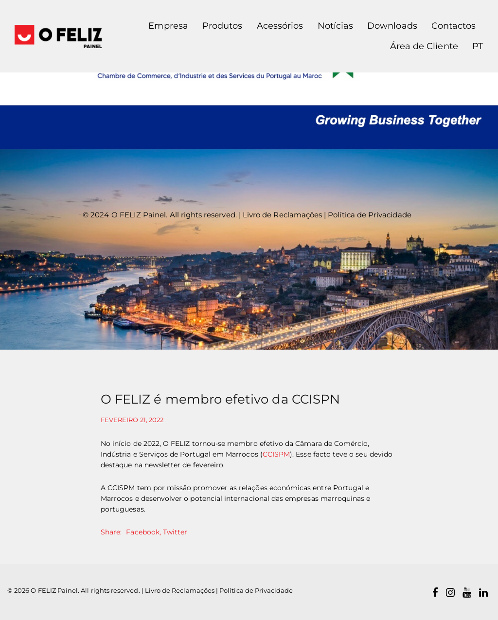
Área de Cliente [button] (424, 46)
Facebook (142, 532)
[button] (474, 46)
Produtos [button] (222, 25)
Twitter (175, 532)
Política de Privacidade (369, 214)
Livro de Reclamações (282, 214)
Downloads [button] (392, 25)
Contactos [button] (453, 25)
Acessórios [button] (280, 25)
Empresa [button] (168, 25)
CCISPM (276, 454)
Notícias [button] (335, 25)
